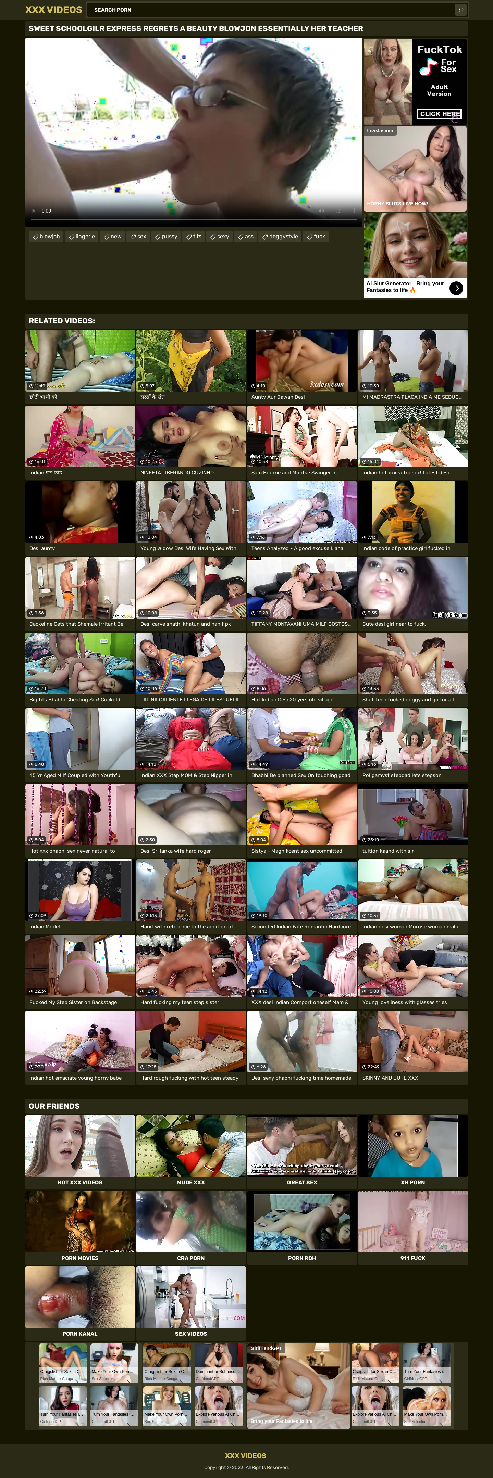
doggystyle (283, 236)
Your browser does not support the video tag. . (193, 132)
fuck (319, 236)
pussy (169, 236)
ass (249, 236)
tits (197, 236)
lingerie (85, 236)
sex (141, 236)
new (116, 236)
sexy (223, 236)
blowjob (50, 236)
